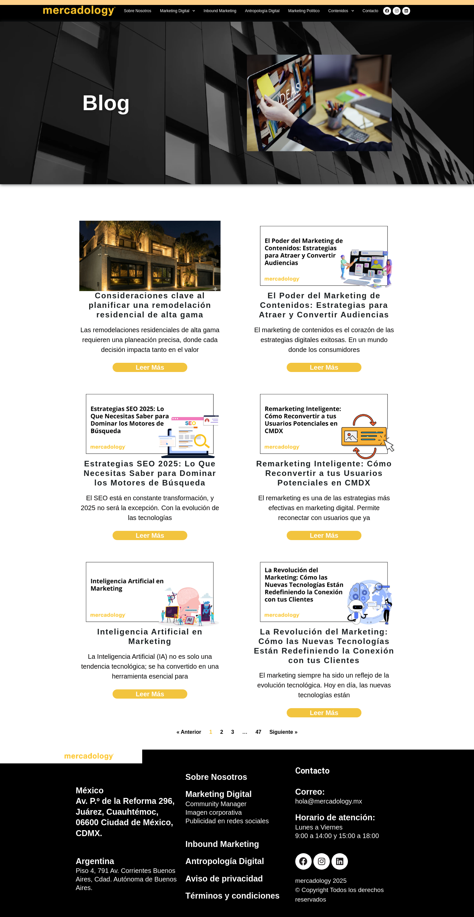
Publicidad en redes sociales (227, 821)
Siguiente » (283, 732)
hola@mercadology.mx (328, 801)
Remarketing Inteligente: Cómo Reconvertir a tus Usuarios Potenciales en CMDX (324, 473)
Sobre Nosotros (137, 11)
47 (258, 732)
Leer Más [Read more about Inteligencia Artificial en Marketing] (150, 694)
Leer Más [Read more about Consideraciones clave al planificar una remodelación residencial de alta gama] (150, 367)
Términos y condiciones (232, 895)
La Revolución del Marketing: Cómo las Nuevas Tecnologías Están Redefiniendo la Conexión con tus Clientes (324, 645)
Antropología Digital (262, 11)
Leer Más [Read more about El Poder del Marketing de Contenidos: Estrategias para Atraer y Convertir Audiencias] (324, 367)
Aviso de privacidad (224, 878)
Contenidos (341, 10)
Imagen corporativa (213, 812)
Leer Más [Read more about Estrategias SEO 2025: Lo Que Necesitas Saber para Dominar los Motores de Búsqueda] (150, 535)
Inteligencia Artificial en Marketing (150, 636)
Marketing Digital (177, 10)
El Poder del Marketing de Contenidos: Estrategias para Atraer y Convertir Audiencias (324, 305)
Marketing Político (303, 11)
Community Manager (216, 803)
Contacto (370, 11)
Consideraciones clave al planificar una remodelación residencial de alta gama (150, 305)
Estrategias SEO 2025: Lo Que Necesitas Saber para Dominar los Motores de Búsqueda (150, 473)
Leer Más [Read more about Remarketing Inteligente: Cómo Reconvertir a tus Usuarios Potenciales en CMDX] (324, 535)
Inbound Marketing (220, 11)
